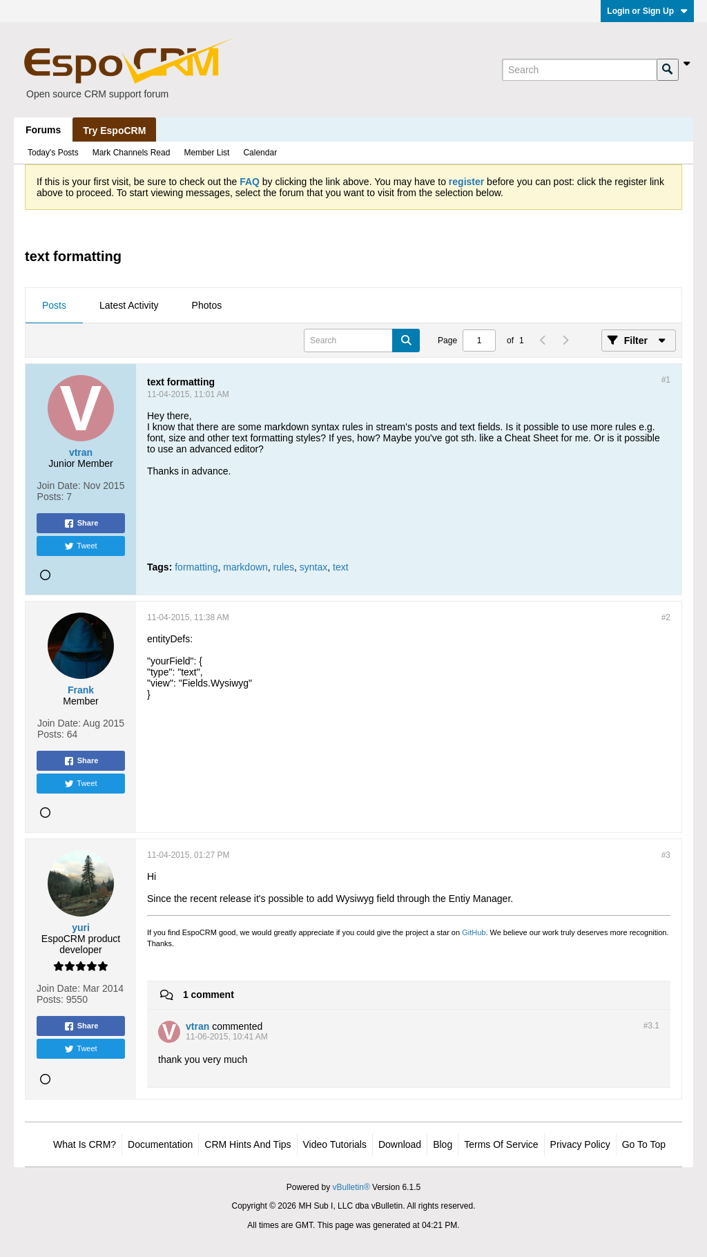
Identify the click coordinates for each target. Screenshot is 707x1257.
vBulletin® (351, 1187)
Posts (54, 305)
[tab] (54, 306)
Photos (207, 305)
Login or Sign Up (647, 11)
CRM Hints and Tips (247, 1144)
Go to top (644, 1144)
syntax (313, 567)
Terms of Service (501, 1144)
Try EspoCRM (114, 130)
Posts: (50, 496)
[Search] (579, 70)
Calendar (260, 152)
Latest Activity (129, 305)
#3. (651, 1025)
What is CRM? (84, 1144)
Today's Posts (53, 152)
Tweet (80, 546)
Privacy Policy (580, 1144)
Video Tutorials (335, 1144)
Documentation (160, 1144)
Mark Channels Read (132, 152)
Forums (43, 129)
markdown (245, 567)
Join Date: (59, 485)
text (341, 567)
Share (81, 523)
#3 (665, 855)
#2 (665, 617)
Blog (442, 1144)
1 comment (208, 994)
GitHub (473, 932)
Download (399, 1144)
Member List (206, 152)
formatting (196, 567)
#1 (665, 380)
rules (283, 567)
